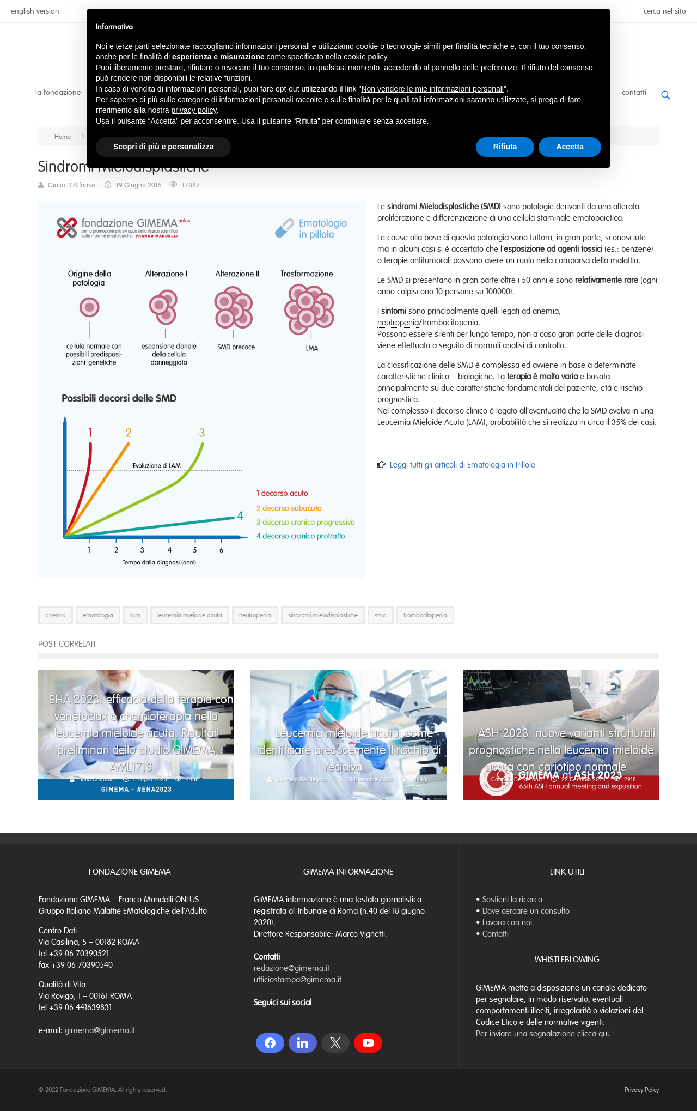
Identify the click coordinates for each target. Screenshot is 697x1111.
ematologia (98, 615)
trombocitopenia (425, 615)
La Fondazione (58, 92)
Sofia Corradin (96, 779)
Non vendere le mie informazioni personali (432, 88)
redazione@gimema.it (291, 968)
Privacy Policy (642, 1089)
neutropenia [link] (398, 322)
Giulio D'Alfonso (71, 185)
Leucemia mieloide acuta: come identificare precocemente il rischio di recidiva (349, 750)
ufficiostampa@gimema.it (297, 980)
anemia (55, 615)
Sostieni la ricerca (512, 899)
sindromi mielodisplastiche (323, 615)
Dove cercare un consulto (526, 911)
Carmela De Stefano (302, 779)
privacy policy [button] (194, 110)
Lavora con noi (507, 922)
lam (135, 615)
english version (35, 11)
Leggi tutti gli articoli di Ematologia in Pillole (462, 465)
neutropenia (255, 615)
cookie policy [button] (365, 56)
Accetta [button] (570, 146)
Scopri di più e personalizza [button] (163, 146)
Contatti (634, 92)
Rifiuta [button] (505, 146)
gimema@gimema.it (100, 1030)
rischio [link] (631, 388)
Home (62, 136)
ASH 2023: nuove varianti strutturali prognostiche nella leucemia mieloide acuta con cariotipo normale (562, 750)
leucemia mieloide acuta (189, 615)
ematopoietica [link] (597, 218)
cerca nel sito (665, 11)
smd (381, 615)
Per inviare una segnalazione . (543, 1034)
